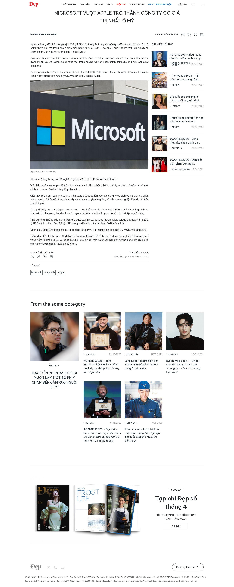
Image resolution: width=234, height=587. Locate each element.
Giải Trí (98, 4)
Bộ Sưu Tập (132, 354)
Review (175, 85)
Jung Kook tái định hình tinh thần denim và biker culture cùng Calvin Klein (141, 364)
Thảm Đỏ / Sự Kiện (181, 169)
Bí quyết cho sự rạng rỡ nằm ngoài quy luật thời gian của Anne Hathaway (185, 100)
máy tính (50, 272)
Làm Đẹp (85, 4)
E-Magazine (137, 4)
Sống (110, 4)
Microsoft (36, 272)
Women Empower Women (181, 64)
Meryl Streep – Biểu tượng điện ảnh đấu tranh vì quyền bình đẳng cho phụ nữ (186, 58)
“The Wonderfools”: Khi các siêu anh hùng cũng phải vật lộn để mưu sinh (184, 79)
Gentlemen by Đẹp (160, 4)
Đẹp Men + (177, 148)
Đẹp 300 (121, 4)
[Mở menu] (203, 4)
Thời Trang (69, 4)
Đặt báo (182, 4)
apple (61, 272)
